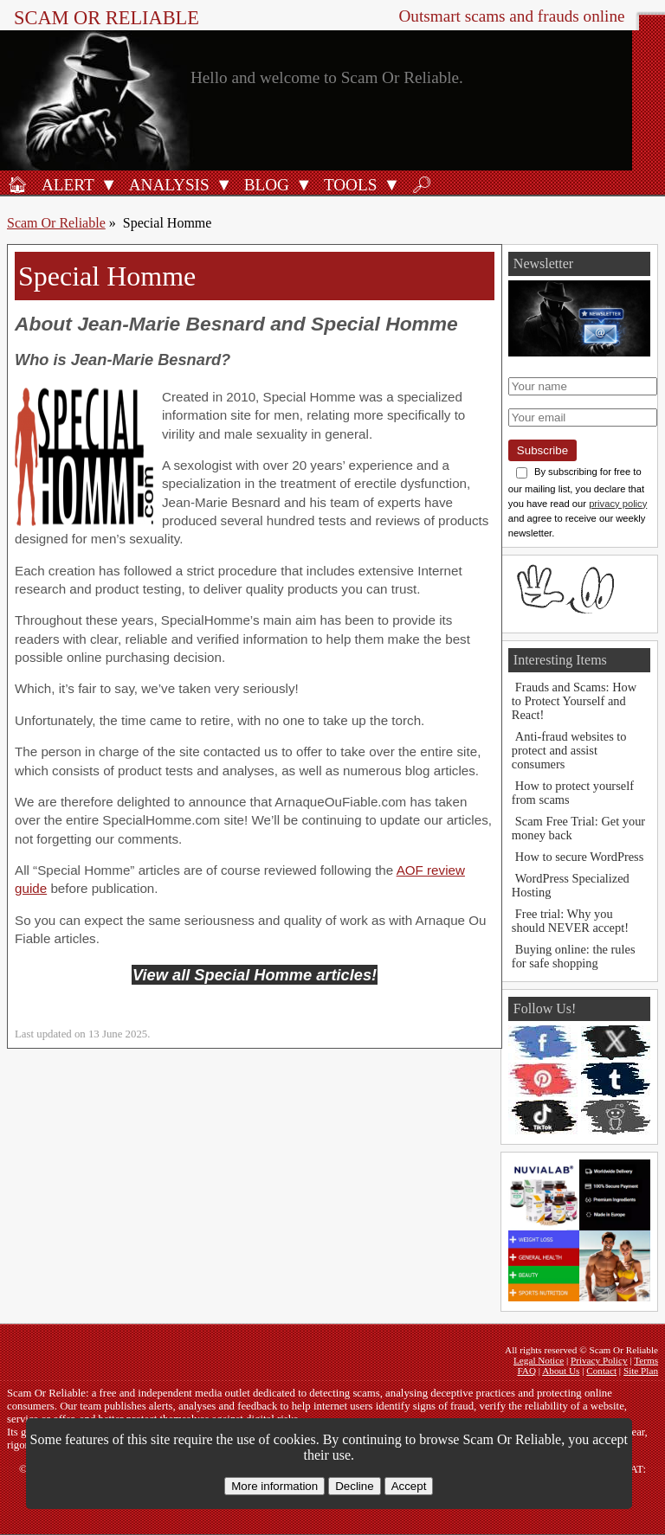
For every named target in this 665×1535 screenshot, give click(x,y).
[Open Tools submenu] (391, 184)
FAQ (526, 1370)
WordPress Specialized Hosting (570, 885)
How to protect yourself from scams (573, 792)
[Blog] (264, 184)
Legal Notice (538, 1360)
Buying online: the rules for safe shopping (574, 956)
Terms (646, 1360)
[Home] (17, 184)
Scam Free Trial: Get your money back (578, 828)
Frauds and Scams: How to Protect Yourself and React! (574, 701)
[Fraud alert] (65, 184)
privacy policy (618, 503)
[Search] (421, 184)
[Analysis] (166, 184)
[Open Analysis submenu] (224, 184)
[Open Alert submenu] (109, 184)
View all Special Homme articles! (254, 975)
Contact (601, 1370)
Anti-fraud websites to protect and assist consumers (569, 750)
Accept (409, 1486)
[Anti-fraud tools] (347, 184)
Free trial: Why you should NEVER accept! (570, 920)
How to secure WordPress (579, 857)
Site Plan (640, 1370)
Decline (354, 1486)
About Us (560, 1370)
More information (274, 1486)
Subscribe (542, 450)
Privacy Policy (599, 1360)
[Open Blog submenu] (304, 184)
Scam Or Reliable (106, 18)
